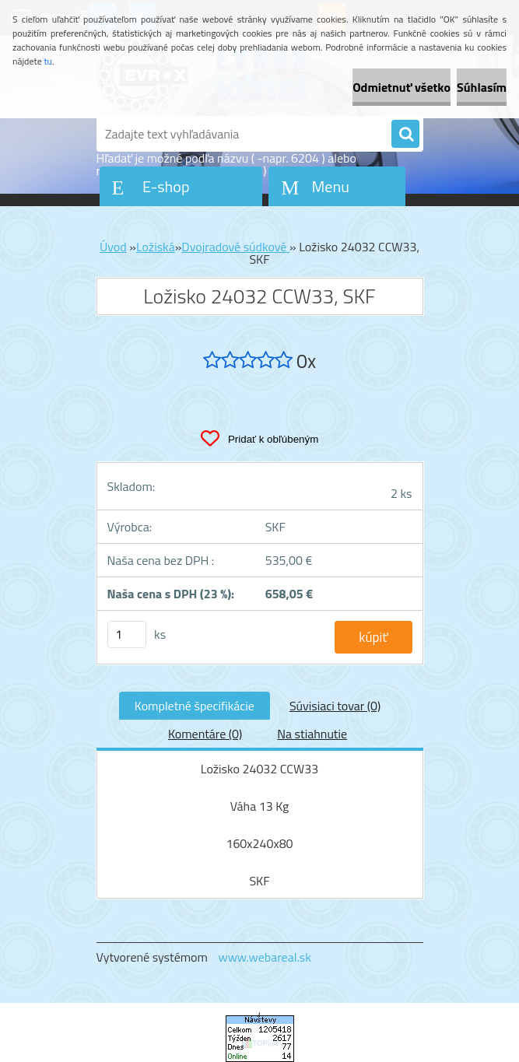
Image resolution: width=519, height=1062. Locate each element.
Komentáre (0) (205, 733)
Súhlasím (482, 87)
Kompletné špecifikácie (194, 705)
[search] (405, 134)
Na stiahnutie (312, 733)
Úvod (113, 246)
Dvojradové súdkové (235, 246)
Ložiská (155, 246)
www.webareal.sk (264, 957)
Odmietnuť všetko (401, 87)
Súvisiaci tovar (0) (334, 705)
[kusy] (126, 634)
